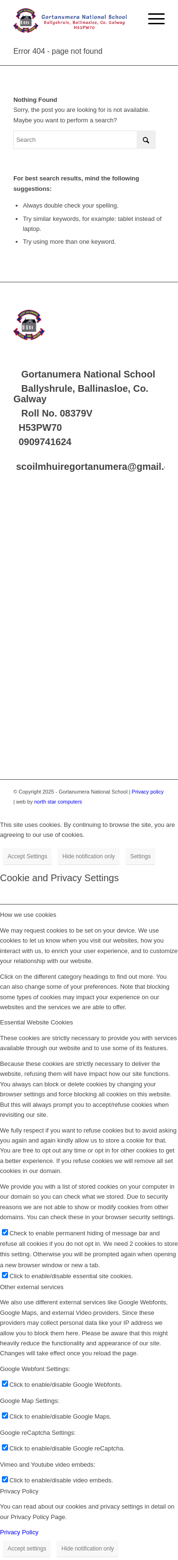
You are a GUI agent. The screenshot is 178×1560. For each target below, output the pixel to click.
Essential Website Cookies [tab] (36, 1022)
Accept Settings (27, 856)
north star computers (58, 802)
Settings (140, 856)
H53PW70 (40, 427)
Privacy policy (148, 792)
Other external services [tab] (32, 1287)
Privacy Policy (19, 1532)
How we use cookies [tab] (28, 914)
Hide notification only (88, 856)
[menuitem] (152, 19)
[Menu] (152, 19)
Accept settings (27, 1548)
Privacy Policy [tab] (19, 1491)
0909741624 (45, 442)
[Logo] (73, 19)
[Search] (84, 139)
